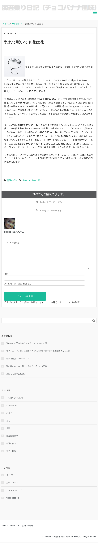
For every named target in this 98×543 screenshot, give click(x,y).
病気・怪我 (11, 455)
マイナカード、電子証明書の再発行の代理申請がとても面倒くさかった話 (38, 355)
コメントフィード (14, 495)
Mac (34, 180)
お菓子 (9, 417)
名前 (6, 278)
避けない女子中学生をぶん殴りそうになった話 (26, 348)
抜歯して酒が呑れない (16, 378)
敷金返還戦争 (12, 440)
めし (8, 425)
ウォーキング (12, 410)
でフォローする (51, 202)
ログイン (10, 479)
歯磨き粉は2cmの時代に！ (17, 363)
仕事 (8, 433)
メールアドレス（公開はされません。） (19, 288)
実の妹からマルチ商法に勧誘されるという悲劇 (26, 370)
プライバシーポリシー (10, 530)
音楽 (40, 180)
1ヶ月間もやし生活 (14, 402)
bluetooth (26, 180)
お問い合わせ (27, 530)
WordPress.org (12, 502)
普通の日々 (12, 180)
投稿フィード (12, 487)
